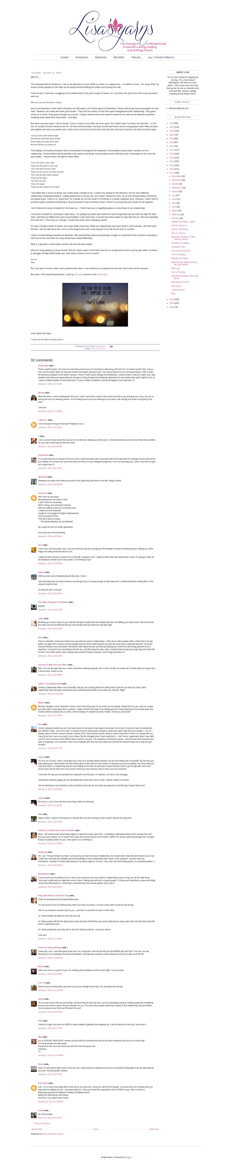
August (175, 191)
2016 (172, 154)
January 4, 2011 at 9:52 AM (50, 656)
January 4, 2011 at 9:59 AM (50, 675)
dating (94, 348)
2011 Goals (176, 286)
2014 (172, 161)
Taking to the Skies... (180, 258)
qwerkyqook (44, 874)
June (174, 199)
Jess (40, 545)
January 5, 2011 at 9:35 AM (50, 1012)
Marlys (41, 703)
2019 (172, 142)
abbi (40, 814)
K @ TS (41, 983)
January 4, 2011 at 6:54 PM (50, 865)
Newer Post (37, 1129)
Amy (40, 1021)
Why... (174, 293)
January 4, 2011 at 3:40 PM (50, 789)
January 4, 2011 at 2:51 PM (50, 715)
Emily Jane (43, 365)
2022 (172, 131)
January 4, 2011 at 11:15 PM (50, 990)
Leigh (40, 618)
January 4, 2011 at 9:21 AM (50, 610)
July (174, 195)
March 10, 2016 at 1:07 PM (50, 1118)
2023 (172, 127)
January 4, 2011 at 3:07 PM (50, 748)
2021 (172, 135)
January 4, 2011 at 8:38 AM (50, 484)
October (175, 184)
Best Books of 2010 (179, 282)
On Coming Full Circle (181, 251)
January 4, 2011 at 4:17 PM (50, 822)
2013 (172, 165)
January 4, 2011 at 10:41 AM (50, 694)
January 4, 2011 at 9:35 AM (50, 629)
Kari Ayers (43, 1083)
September (177, 188)
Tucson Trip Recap (179, 229)
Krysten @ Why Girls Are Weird (52, 665)
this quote (79, 274)
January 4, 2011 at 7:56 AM (50, 411)
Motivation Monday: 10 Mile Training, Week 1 (183, 238)
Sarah (41, 1064)
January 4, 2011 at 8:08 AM (50, 446)
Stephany (42, 852)
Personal (102, 348)
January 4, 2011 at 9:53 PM (50, 974)
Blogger (128, 1157)
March (175, 210)
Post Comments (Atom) (53, 1134)
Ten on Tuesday (178, 233)
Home (95, 1129)
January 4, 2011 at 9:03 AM (50, 563)
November (177, 180)
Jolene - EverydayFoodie (49, 684)
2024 (172, 123)
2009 (172, 303)
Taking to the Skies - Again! (183, 222)
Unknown (42, 493)
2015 (172, 158)
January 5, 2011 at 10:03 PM (50, 1055)
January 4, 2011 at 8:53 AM (50, 536)
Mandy (41, 393)
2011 (172, 173)
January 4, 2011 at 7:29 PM (50, 939)
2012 (172, 169)
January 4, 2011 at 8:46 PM (50, 958)
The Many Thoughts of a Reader (53, 602)
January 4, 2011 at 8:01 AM (50, 427)
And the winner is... (179, 225)
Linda (40, 1110)
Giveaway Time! (178, 247)
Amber (41, 572)
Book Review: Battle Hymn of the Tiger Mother (184, 263)
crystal (41, 757)
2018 (172, 146)
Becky (41, 966)
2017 (172, 150)
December (177, 176)
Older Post (154, 1129)
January (175, 218)
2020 (172, 138)
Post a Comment (42, 1123)
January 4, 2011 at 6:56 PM (50, 887)
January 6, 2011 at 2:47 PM (50, 1074)
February (176, 214)
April (174, 207)
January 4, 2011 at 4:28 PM (50, 843)
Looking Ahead (177, 290)
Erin (40, 724)
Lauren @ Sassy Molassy (50, 947)
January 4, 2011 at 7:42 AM (50, 384)
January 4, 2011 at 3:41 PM (50, 805)
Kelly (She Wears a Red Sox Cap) (53, 895)
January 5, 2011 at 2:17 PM (50, 1028)
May (174, 203)
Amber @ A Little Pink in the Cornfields (56, 830)
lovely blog (102, 274)
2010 (172, 299)
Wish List (175, 268)
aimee (41, 999)
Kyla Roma (43, 455)
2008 (172, 307)
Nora (40, 637)
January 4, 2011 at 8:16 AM (50, 468)
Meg (40, 1037)
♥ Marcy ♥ (42, 420)
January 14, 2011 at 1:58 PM (50, 1101)
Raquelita (42, 477)
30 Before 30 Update (180, 243)
